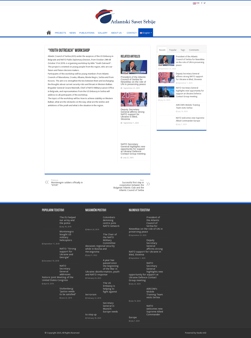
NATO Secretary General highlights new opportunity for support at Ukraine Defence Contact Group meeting (133, 149)
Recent (162, 50)
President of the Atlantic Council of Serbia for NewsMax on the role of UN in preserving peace (133, 80)
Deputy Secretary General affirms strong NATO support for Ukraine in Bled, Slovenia (132, 114)
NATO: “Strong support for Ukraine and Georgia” (68, 253)
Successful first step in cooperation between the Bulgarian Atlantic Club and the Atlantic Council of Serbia (127, 185)
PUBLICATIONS (86, 33)
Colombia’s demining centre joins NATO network (111, 221)
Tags (183, 50)
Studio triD (201, 333)
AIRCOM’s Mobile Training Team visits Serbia (154, 293)
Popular (173, 50)
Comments (194, 50)
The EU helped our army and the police (68, 220)
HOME (49, 32)
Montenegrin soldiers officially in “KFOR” (67, 182)
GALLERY (103, 33)
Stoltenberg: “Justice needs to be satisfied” (68, 291)
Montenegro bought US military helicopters (67, 236)
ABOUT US (116, 33)
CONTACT (132, 33)
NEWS (72, 33)
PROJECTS (60, 33)
